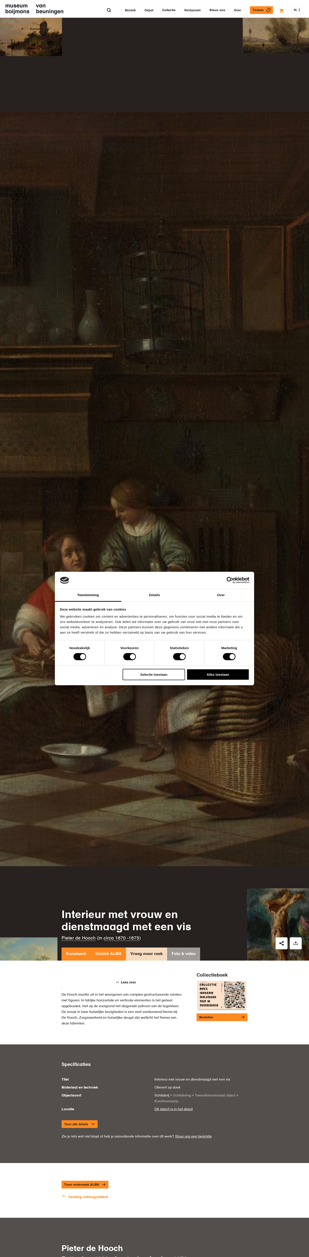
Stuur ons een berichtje (193, 1136)
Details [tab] (154, 595)
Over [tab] (221, 595)
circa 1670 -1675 (121, 938)
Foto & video (184, 955)
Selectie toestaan (154, 674)
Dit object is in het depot (173, 1109)
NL (297, 10)
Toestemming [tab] (88, 595)
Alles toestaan (218, 674)
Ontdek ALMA (108, 955)
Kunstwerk (76, 955)
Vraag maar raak (146, 955)
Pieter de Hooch (79, 938)
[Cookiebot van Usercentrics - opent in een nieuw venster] (230, 580)
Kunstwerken (40, 29)
